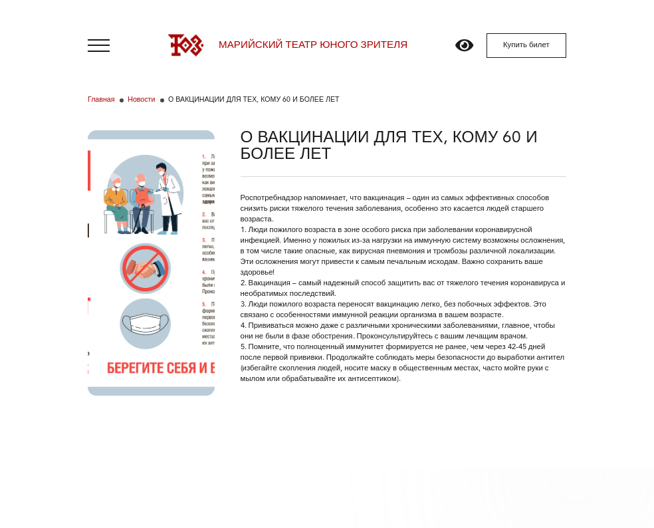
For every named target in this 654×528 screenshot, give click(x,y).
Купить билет (526, 45)
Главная (101, 100)
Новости (141, 100)
